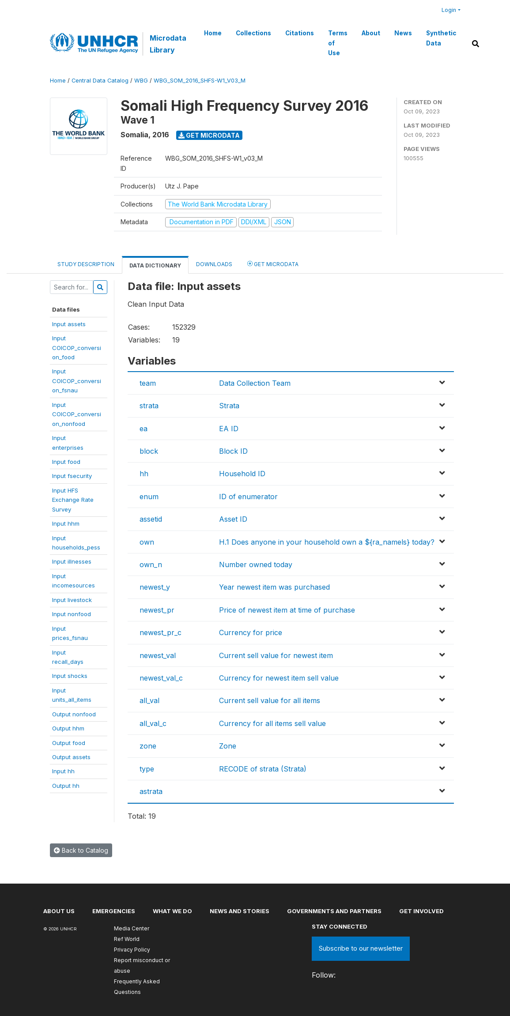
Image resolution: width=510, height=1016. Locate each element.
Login (449, 10)
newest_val (158, 655)
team (148, 383)
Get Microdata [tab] (272, 263)
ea (143, 428)
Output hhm (68, 728)
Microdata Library (168, 44)
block (149, 451)
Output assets (71, 756)
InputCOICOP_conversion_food (76, 348)
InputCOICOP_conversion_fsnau (76, 381)
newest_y (155, 587)
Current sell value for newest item (276, 655)
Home (213, 33)
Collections (253, 33)
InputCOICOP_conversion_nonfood (76, 414)
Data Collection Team (255, 383)
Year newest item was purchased (274, 587)
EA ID (228, 428)
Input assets (69, 323)
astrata (151, 791)
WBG (141, 80)
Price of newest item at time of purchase (287, 610)
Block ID (233, 451)
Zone (227, 745)
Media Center (131, 928)
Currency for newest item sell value (279, 678)
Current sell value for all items (269, 700)
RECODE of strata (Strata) (262, 768)
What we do (172, 910)
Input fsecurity (72, 475)
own (147, 542)
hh (144, 473)
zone (148, 745)
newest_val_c (161, 678)
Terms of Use (338, 43)
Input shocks (69, 675)
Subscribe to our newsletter (361, 948)
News (403, 33)
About (371, 33)
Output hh (65, 785)
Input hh (63, 771)
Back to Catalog (81, 850)
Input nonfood (71, 613)
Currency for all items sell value (272, 723)
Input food (66, 461)
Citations (299, 33)
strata (149, 405)
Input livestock (72, 599)
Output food (68, 742)
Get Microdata (209, 135)
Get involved (421, 910)
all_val (149, 700)
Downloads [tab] (214, 264)
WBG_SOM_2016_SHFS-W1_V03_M (200, 80)
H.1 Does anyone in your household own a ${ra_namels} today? (326, 542)
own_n (151, 564)
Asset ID (233, 519)
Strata (229, 405)
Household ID (242, 473)
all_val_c (153, 723)
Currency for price (250, 632)
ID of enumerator (248, 496)
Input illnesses (71, 561)
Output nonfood (74, 714)
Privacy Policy (132, 949)
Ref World (127, 939)
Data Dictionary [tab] (155, 265)
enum (149, 496)
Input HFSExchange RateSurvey (73, 500)
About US (59, 910)
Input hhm (65, 523)
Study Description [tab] (85, 264)
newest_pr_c (160, 632)
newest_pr (157, 610)
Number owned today (255, 564)
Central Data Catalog (100, 80)
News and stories (239, 910)
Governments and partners (334, 910)
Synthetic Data (441, 38)
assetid (151, 519)
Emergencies (113, 910)
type (147, 768)
